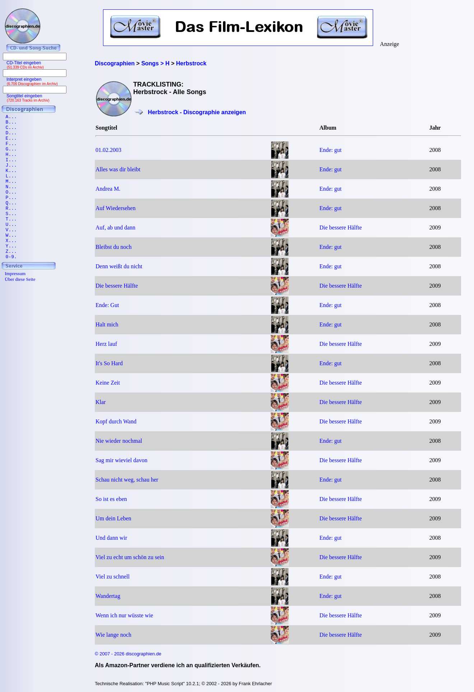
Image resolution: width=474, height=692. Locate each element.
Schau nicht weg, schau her (127, 480)
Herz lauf (106, 344)
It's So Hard (109, 363)
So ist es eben (111, 499)
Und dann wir (111, 538)
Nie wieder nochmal (119, 441)
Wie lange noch (113, 635)
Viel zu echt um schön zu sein (130, 557)
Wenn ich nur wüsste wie (124, 615)
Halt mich (107, 324)
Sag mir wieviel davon (121, 460)
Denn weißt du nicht (119, 266)
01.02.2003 (108, 150)
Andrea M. (108, 189)
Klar (101, 402)
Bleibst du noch (113, 247)
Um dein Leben (113, 518)
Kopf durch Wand (116, 421)
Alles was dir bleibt (118, 169)
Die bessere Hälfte (340, 227)
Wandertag (108, 596)
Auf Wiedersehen (115, 208)
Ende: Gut (107, 305)
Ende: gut (330, 150)
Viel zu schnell (113, 576)
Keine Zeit (108, 383)
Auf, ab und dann (115, 227)
